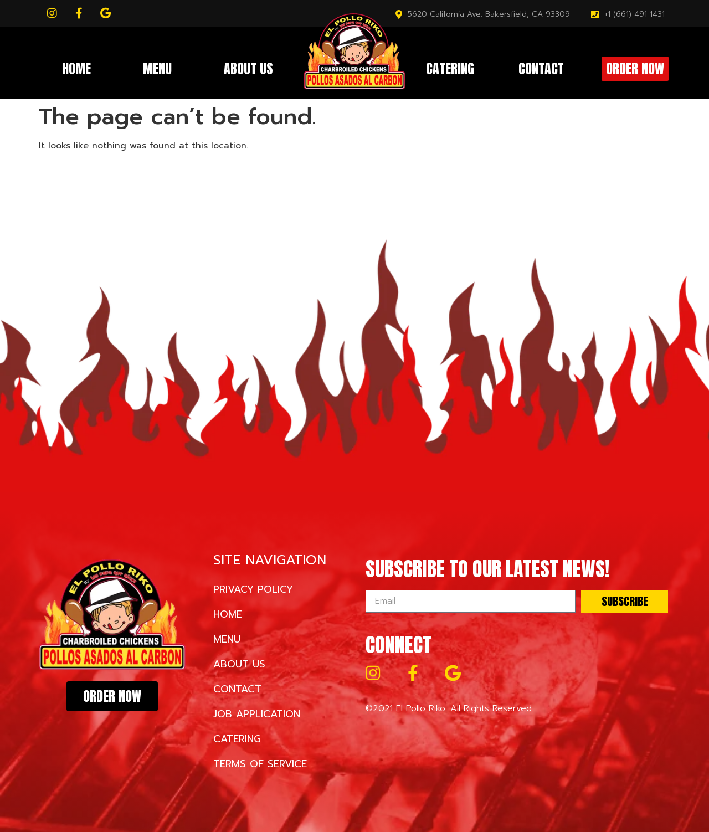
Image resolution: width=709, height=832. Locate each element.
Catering (450, 69)
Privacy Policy (253, 589)
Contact (541, 69)
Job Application (256, 714)
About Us (248, 69)
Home (76, 69)
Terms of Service (260, 764)
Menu (157, 69)
